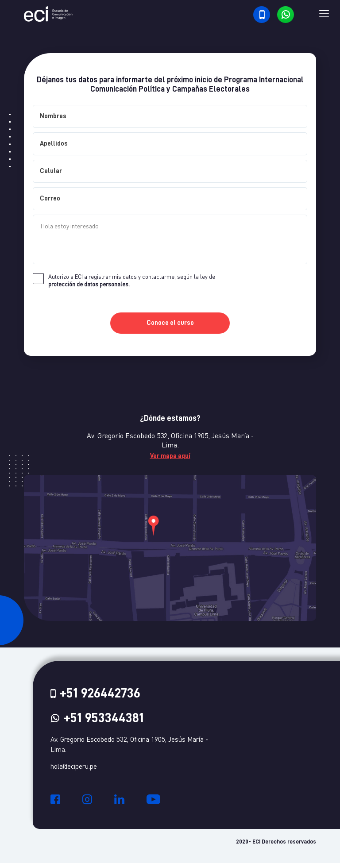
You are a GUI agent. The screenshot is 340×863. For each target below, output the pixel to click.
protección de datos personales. (89, 284)
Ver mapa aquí (170, 456)
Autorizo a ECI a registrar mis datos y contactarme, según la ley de (131, 280)
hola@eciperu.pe (73, 766)
